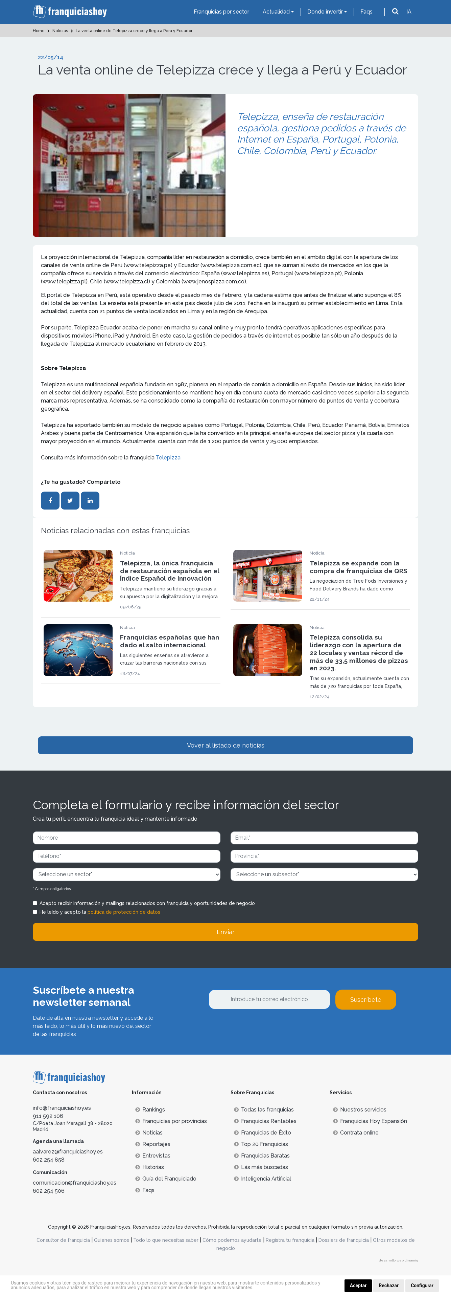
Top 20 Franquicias (261, 1144)
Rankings (150, 1109)
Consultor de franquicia (63, 1240)
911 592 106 (48, 1116)
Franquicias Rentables (265, 1121)
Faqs (366, 11)
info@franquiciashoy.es (62, 1108)
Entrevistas (152, 1155)
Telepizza (168, 457)
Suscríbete (365, 999)
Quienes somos (111, 1240)
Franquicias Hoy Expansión (370, 1121)
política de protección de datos (124, 912)
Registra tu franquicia (290, 1240)
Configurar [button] (422, 1285)
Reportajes (152, 1144)
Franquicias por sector (221, 11)
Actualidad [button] (276, 11)
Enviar (226, 931)
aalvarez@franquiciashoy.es (68, 1151)
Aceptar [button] (358, 1285)
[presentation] (260, 1028)
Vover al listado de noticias (225, 745)
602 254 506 (49, 1191)
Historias (149, 1167)
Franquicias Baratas (262, 1155)
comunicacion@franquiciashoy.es (74, 1183)
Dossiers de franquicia (343, 1240)
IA (408, 11)
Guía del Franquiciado (165, 1178)
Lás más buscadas (261, 1167)
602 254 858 (49, 1160)
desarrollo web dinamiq (398, 1260)
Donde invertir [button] (325, 11)
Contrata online (356, 1132)
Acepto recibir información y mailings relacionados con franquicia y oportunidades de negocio (147, 903)
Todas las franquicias (264, 1109)
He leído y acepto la (100, 912)
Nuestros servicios (359, 1109)
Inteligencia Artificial (262, 1178)
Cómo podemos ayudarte (232, 1240)
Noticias (149, 1132)
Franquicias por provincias (171, 1121)
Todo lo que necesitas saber (165, 1240)
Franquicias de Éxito (262, 1132)
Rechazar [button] (389, 1285)
